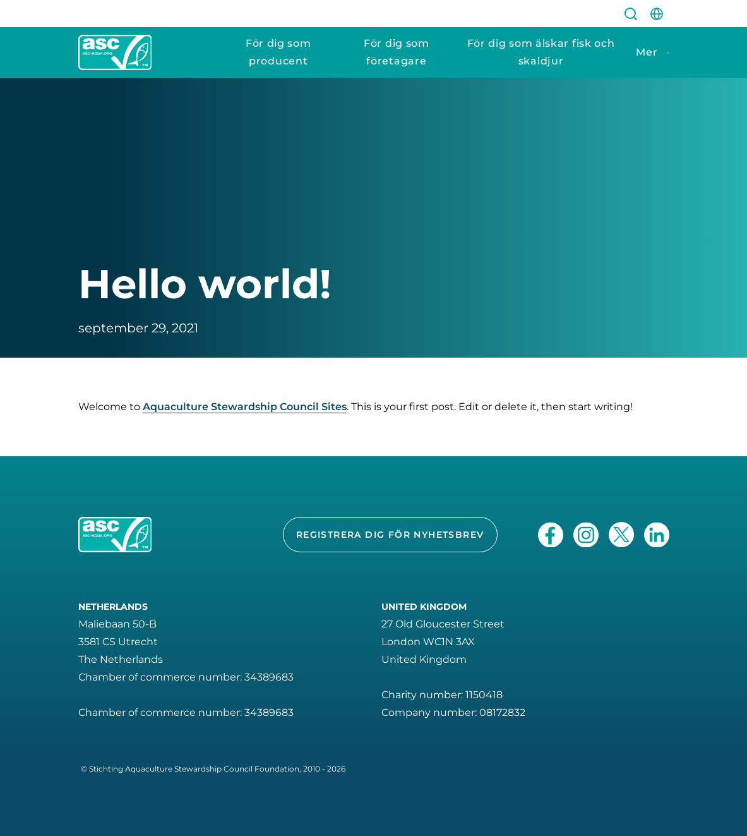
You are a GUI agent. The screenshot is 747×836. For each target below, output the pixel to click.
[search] (630, 13)
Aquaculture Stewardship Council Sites (245, 407)
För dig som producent (278, 52)
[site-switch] (656, 13)
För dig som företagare (396, 52)
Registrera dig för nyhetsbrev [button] (390, 534)
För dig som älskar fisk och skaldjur (541, 52)
